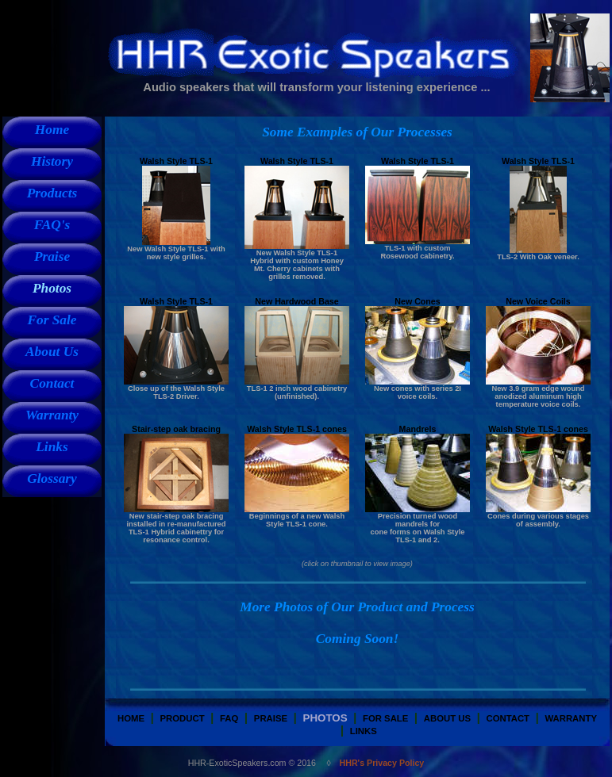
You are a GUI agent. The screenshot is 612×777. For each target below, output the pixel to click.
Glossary (52, 478)
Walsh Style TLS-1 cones (297, 429)
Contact (52, 383)
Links (51, 446)
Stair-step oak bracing (176, 429)
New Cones (417, 301)
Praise (52, 256)
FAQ (229, 718)
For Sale (51, 319)
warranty (570, 718)
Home (52, 129)
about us (447, 718)
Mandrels (418, 429)
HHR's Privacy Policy (382, 762)
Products (52, 193)
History (52, 161)
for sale (385, 718)
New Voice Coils (538, 301)
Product (182, 718)
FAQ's (52, 224)
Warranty (52, 415)
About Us (52, 351)
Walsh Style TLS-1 (176, 161)
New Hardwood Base (296, 301)
